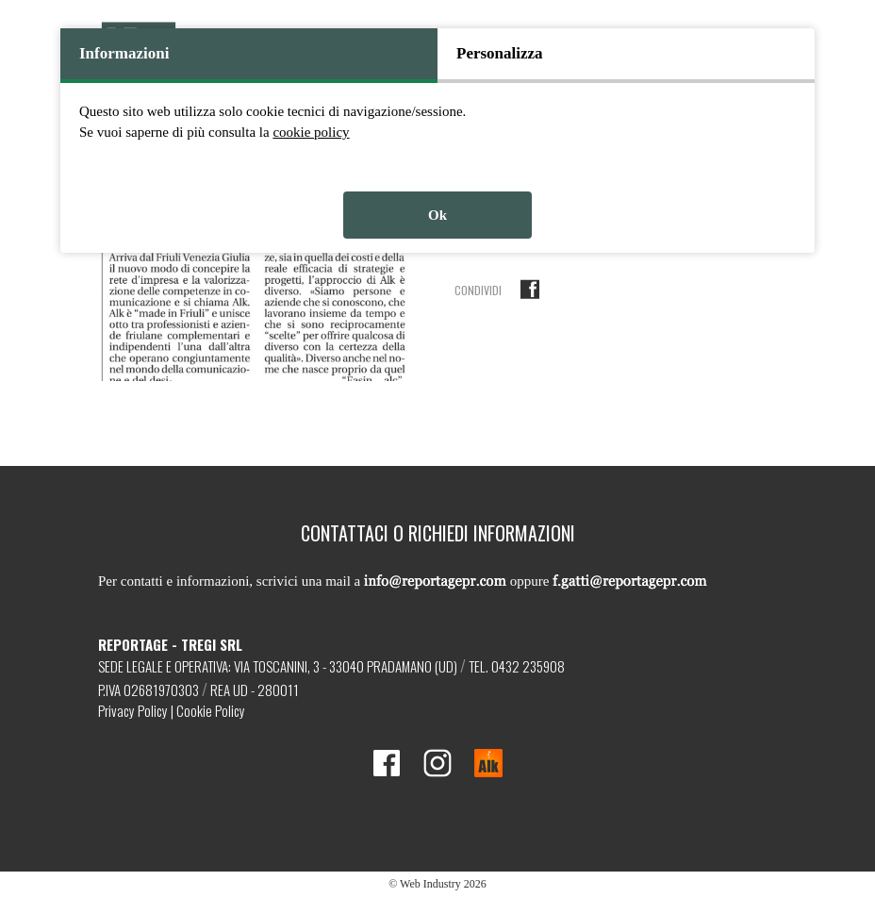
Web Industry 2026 (443, 883)
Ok (437, 215)
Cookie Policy (210, 710)
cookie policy (310, 132)
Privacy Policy (133, 710)
